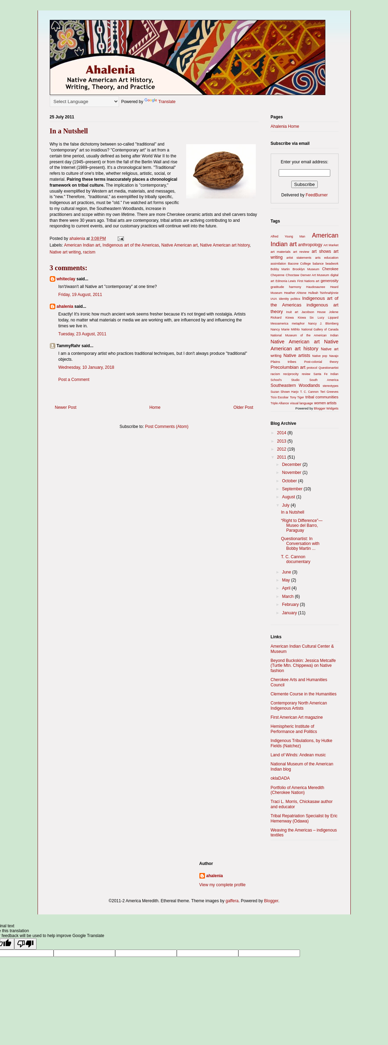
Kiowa (289, 317)
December (292, 464)
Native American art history (225, 245)
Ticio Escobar (280, 397)
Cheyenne (278, 275)
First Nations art (308, 281)
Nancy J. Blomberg (323, 323)
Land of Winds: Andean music (298, 754)
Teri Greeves (329, 391)
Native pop (319, 356)
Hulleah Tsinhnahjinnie (323, 293)
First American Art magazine (297, 717)
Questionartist (329, 367)
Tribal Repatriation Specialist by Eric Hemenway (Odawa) (304, 818)
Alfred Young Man (288, 236)
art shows (321, 251)
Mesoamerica (279, 323)
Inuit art (292, 312)
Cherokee (330, 269)
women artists (325, 403)
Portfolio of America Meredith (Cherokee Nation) (297, 790)
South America (323, 380)
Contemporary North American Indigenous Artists (299, 705)
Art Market (331, 245)
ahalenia (65, 306)
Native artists (296, 355)
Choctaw (292, 275)
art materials (281, 252)
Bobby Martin (280, 269)
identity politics (289, 299)
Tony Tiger (297, 397)
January (290, 612)
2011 (282, 457)
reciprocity (291, 374)
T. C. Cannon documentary (295, 559)
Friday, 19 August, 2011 (80, 294)
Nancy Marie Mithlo (285, 329)
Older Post (243, 407)
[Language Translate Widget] (84, 101)
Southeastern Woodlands (295, 385)
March (288, 596)
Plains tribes (283, 362)
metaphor (298, 323)
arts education (327, 257)
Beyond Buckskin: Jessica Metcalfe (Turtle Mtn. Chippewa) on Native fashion (303, 665)
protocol (312, 367)
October (290, 480)
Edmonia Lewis (286, 281)
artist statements (298, 257)
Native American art (179, 245)
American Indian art (82, 245)
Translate (160, 101)
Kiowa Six (306, 317)
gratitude (277, 287)
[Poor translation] (25, 944)
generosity (330, 281)
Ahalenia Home (285, 126)
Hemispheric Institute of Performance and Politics (294, 729)
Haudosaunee (315, 287)
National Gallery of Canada (319, 329)
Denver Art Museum (315, 275)
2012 (282, 449)
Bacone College (299, 263)
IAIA (274, 299)
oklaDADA (280, 778)
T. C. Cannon (309, 391)
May (286, 580)
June (287, 572)
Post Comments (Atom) (167, 426)
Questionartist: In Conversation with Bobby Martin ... (300, 543)
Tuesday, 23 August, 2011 (82, 334)
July (286, 505)
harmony (295, 287)
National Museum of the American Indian (305, 335)
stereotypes (330, 386)
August (289, 496)
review (306, 374)
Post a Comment (73, 379)
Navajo (334, 356)
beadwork (332, 263)
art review (301, 252)
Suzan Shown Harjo (285, 391)
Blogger (271, 900)
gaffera (231, 900)
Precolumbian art (288, 367)
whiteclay (66, 278)
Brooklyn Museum (306, 269)
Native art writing (65, 252)
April (286, 588)
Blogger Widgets (326, 408)
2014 (282, 432)
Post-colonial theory (321, 362)
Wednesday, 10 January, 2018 (86, 367)
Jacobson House (313, 312)
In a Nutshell (292, 512)
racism (89, 252)
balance (318, 263)
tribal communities (321, 397)
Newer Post (66, 407)
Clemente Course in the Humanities (303, 694)
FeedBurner (316, 195)
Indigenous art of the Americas (131, 245)
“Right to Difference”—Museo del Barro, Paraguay (301, 525)
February (291, 604)
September (292, 488)
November (292, 472)
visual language (301, 403)
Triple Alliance (280, 403)
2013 (282, 441)
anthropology (310, 244)
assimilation (278, 263)
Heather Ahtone (295, 293)
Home (154, 407)
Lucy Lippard (328, 317)
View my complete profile (222, 884)
